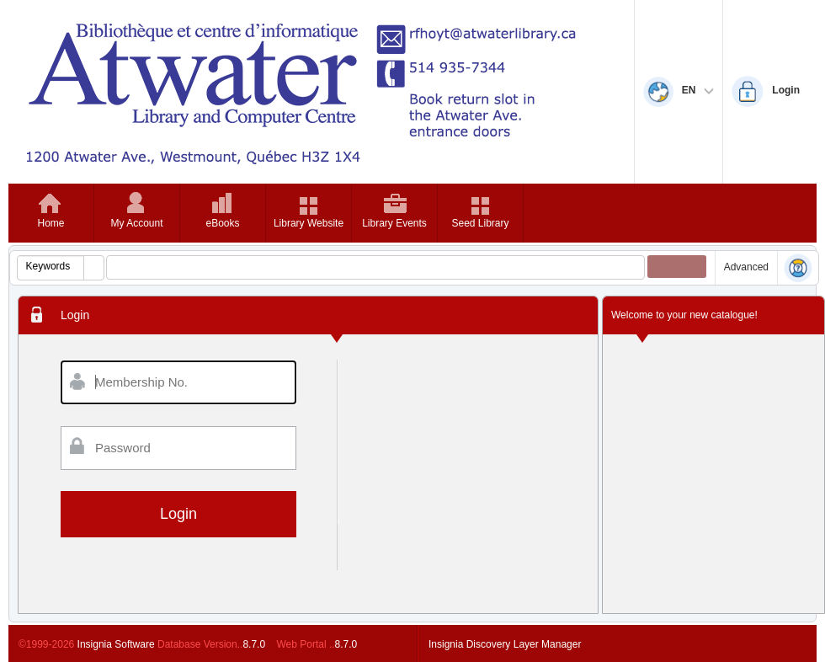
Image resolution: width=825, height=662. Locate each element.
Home (50, 223)
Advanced (746, 267)
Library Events (394, 223)
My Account (136, 223)
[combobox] (51, 266)
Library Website (308, 223)
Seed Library (479, 223)
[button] (93, 268)
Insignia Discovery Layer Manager (504, 644)
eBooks (222, 223)
